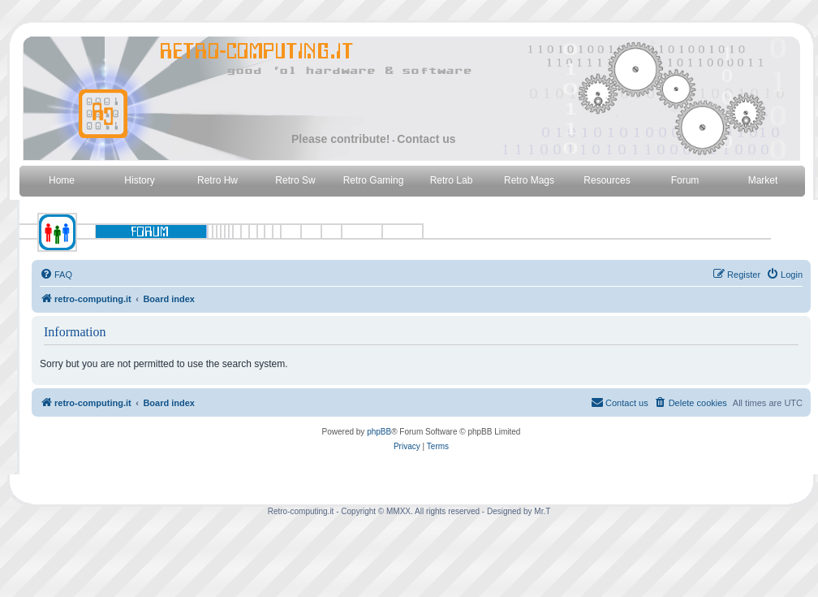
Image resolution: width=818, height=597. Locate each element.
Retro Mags (529, 180)
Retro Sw (295, 180)
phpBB (379, 431)
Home (62, 180)
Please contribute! (340, 138)
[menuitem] (56, 274)
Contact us (426, 138)
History (139, 180)
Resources (606, 180)
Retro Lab (451, 180)
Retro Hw (217, 180)
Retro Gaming (373, 180)
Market (763, 180)
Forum (685, 180)
